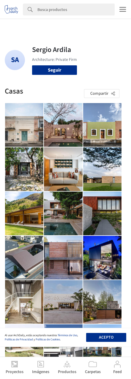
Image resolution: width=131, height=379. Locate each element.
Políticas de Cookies (48, 339)
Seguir (54, 70)
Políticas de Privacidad (19, 339)
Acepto (106, 337)
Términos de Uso (67, 335)
